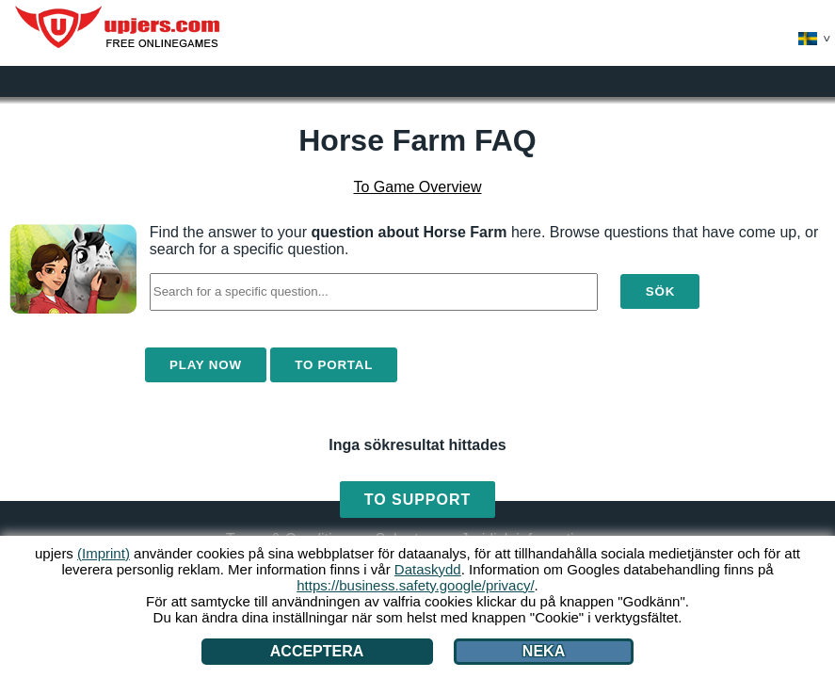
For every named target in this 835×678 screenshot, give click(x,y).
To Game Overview (417, 187)
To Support (417, 500)
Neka (543, 651)
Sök (660, 291)
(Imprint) (103, 553)
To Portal (334, 365)
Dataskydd (427, 569)
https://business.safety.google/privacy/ (415, 585)
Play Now (205, 365)
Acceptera (317, 651)
